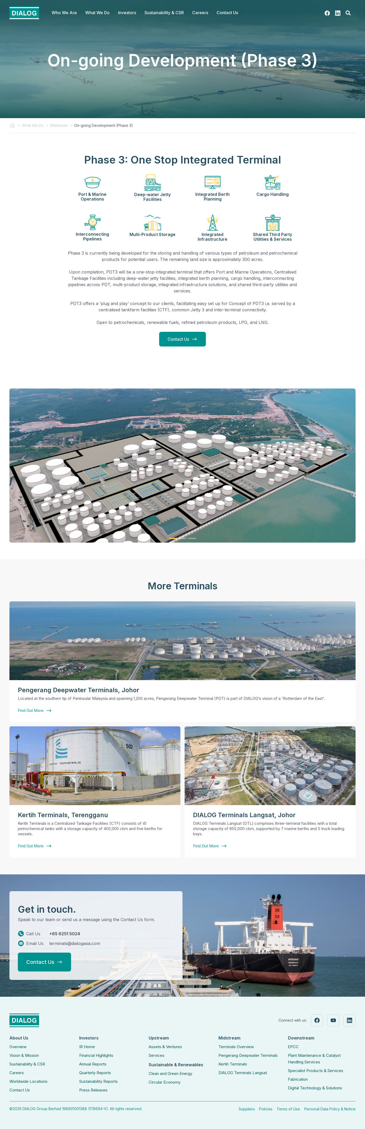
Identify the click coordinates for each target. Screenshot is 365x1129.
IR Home (87, 1046)
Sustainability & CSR (27, 1064)
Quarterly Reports (95, 1072)
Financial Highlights (96, 1055)
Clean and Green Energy (170, 1073)
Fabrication (298, 1079)
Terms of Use (288, 1109)
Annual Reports (92, 1064)
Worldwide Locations (28, 1081)
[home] (24, 13)
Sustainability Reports (98, 1081)
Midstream (59, 125)
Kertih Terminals (232, 1064)
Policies (265, 1109)
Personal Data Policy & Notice (330, 1109)
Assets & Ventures (165, 1046)
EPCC (293, 1046)
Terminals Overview (236, 1046)
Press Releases (93, 1090)
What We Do (33, 125)
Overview (17, 1046)
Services (156, 1055)
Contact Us (227, 12)
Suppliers (247, 1109)
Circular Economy (164, 1082)
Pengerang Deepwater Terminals (248, 1055)
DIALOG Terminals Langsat (242, 1072)
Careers (16, 1072)
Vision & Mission (24, 1055)
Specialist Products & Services (315, 1070)
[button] (64, 13)
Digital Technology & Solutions (315, 1087)
